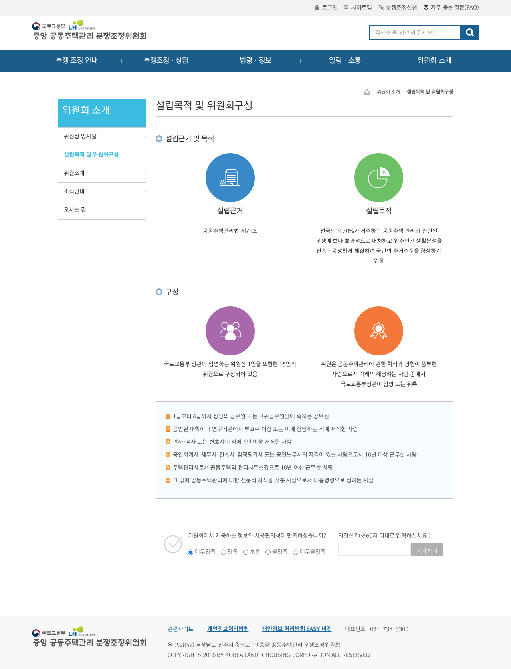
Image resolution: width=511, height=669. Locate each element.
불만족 (280, 552)
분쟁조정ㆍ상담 (166, 61)
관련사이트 (181, 629)
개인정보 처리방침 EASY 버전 (297, 629)
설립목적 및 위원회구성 (91, 155)
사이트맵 (358, 7)
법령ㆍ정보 (255, 61)
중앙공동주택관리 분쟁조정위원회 (90, 31)
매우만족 (205, 552)
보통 (255, 552)
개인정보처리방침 (228, 629)
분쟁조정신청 (398, 7)
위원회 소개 (434, 61)
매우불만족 (313, 552)
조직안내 (74, 191)
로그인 (326, 7)
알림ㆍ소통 (345, 61)
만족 (233, 552)
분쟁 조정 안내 (77, 61)
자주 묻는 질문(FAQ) (451, 7)
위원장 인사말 (80, 136)
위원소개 (74, 173)
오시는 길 (75, 210)
